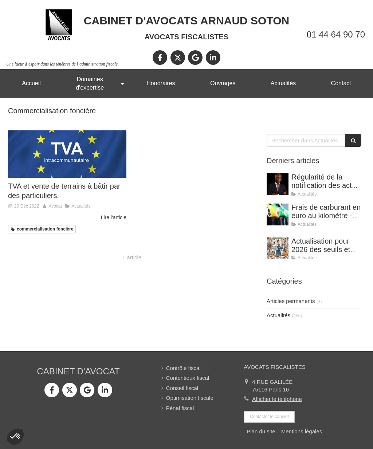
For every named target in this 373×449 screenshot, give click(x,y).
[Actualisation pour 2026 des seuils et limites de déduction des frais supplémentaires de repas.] (277, 248)
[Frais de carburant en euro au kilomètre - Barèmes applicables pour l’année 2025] (277, 214)
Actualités (278, 315)
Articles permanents (291, 301)
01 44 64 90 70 (336, 34)
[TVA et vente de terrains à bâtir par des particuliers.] (67, 154)
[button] (15, 436)
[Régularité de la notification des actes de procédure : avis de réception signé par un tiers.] (277, 184)
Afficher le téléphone (277, 399)
